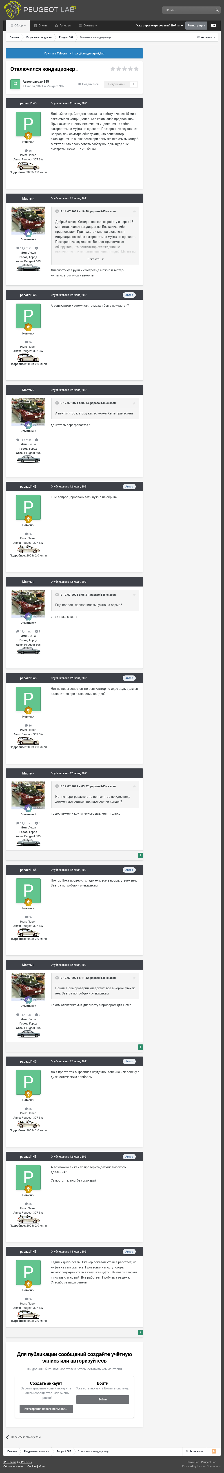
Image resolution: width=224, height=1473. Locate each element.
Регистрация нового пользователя (47, 1408)
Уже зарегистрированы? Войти (159, 26)
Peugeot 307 (55, 86)
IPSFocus (26, 1462)
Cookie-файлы (36, 1466)
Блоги (42, 25)
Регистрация (196, 25)
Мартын (28, 198)
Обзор (19, 25)
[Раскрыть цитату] (57, 211)
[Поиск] (177, 10)
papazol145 (40, 81)
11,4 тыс (23, 248)
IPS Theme (9, 1462)
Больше (89, 25)
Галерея (65, 25)
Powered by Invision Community (201, 1466)
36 (28, 150)
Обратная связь (13, 1466)
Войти (102, 1399)
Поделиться (88, 84)
